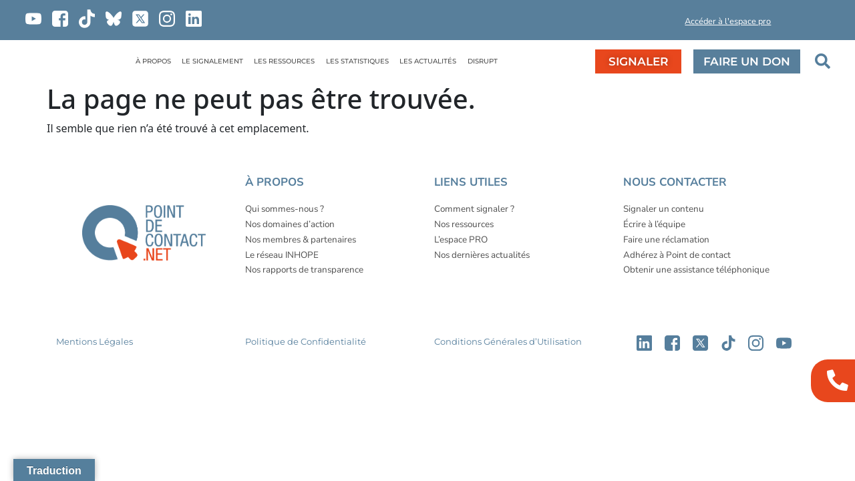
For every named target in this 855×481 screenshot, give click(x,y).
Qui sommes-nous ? (284, 208)
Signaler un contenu (663, 208)
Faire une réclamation (666, 239)
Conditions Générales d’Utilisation (508, 342)
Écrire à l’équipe (654, 224)
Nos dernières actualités (482, 255)
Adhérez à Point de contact (677, 255)
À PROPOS (153, 61)
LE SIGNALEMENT (212, 61)
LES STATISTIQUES (357, 61)
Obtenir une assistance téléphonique (696, 269)
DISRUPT (483, 61)
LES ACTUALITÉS (427, 61)
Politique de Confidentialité (305, 342)
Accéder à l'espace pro (728, 21)
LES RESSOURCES (284, 61)
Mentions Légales (94, 342)
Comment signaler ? (474, 208)
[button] (637, 24)
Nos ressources (464, 224)
